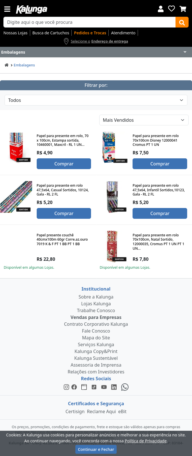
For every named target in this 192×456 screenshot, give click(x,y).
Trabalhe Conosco (96, 310)
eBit (122, 411)
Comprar (63, 164)
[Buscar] (182, 22)
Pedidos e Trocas (90, 32)
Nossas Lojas (15, 32)
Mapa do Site (96, 338)
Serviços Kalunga (96, 344)
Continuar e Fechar (96, 449)
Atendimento (123, 32)
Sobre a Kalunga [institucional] (96, 297)
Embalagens (24, 65)
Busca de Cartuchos (50, 32)
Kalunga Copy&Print (96, 351)
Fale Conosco (96, 331)
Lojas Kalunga (96, 304)
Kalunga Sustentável (96, 358)
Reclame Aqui (101, 411)
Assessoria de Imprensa (96, 365)
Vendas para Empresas (96, 317)
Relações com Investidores (96, 372)
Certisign (74, 411)
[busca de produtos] (89, 22)
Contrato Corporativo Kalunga (96, 324)
